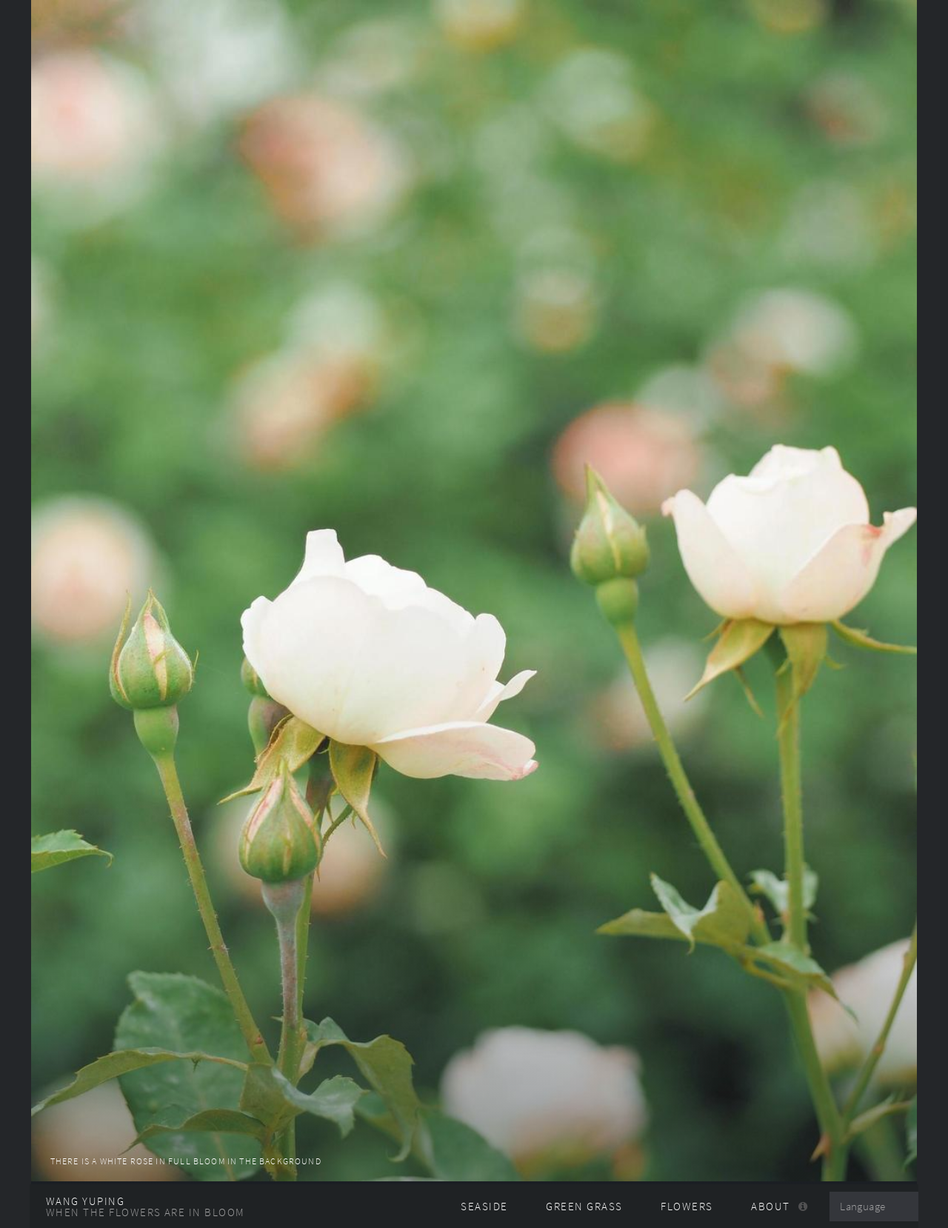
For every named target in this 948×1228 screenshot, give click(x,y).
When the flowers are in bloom (145, 1212)
